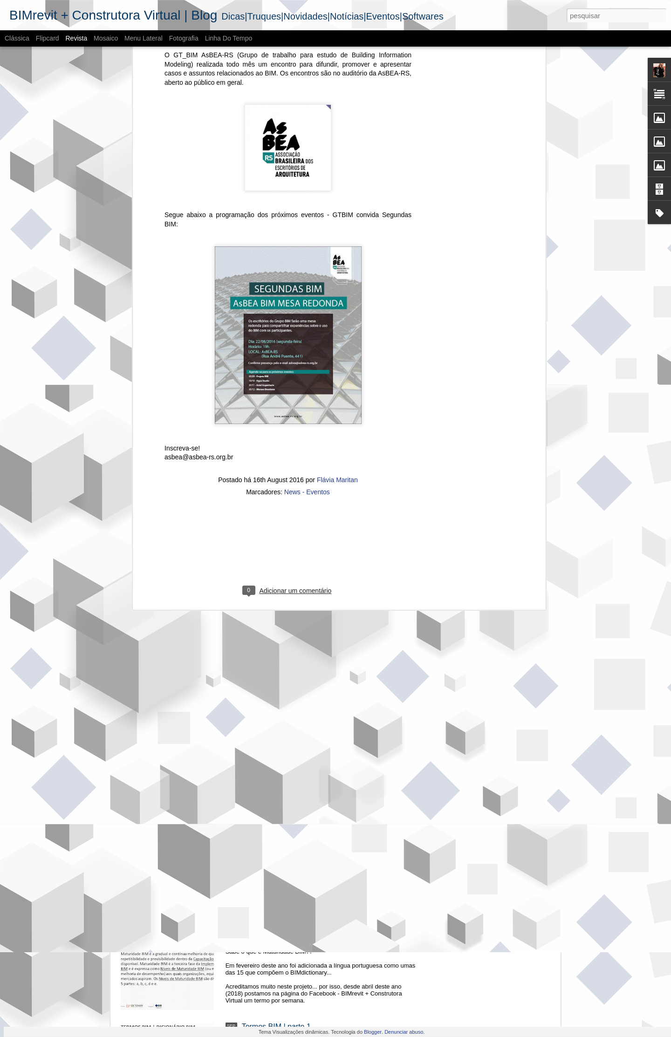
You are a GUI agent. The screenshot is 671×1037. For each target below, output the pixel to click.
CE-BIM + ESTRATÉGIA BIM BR (296, 498)
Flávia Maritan (337, 180)
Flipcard (47, 38)
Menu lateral (143, 38)
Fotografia (184, 38)
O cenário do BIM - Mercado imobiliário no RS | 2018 (329, 709)
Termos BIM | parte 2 (276, 921)
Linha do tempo (229, 38)
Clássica (17, 38)
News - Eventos (307, 192)
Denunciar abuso (403, 1032)
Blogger (373, 1032)
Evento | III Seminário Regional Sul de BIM (312, 603)
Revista (76, 38)
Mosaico (106, 38)
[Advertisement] (287, 252)
